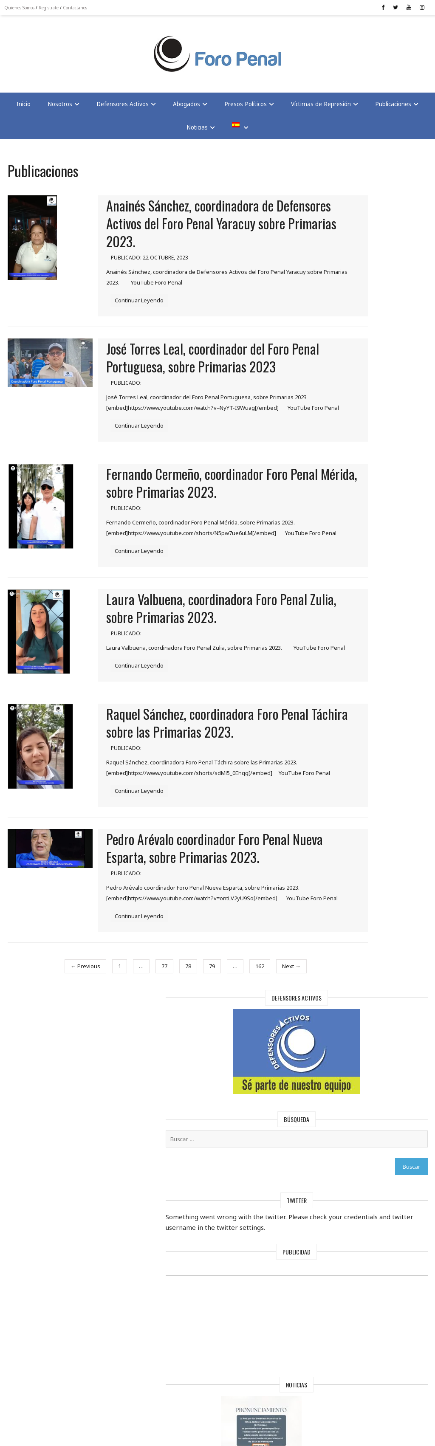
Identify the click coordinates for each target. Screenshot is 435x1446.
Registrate (53, 8)
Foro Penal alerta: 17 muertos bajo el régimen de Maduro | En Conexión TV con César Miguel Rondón (347, 979)
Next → (261, 1070)
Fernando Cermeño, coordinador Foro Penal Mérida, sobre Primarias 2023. (203, 515)
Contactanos (79, 8)
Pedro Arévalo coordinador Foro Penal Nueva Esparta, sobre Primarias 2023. (206, 938)
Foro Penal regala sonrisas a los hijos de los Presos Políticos (347, 878)
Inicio (24, 109)
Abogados (186, 109)
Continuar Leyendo (145, 306)
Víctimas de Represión (321, 109)
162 (230, 1070)
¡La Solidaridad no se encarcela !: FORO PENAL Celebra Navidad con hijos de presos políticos (347, 776)
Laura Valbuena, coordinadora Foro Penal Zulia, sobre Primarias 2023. (198, 661)
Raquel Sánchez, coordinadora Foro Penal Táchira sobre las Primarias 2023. (199, 794)
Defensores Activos (122, 109)
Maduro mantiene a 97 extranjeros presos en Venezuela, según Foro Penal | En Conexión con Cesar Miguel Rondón (347, 1202)
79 (182, 1070)
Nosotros (60, 109)
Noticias (197, 133)
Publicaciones (393, 109)
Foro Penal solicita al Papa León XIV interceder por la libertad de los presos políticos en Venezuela (347, 1088)
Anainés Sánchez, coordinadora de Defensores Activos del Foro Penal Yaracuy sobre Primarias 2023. (196, 230)
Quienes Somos (23, 8)
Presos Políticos (245, 109)
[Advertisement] (76, 51)
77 (135, 1070)
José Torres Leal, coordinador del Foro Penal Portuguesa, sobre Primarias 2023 (204, 371)
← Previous (56, 1070)
